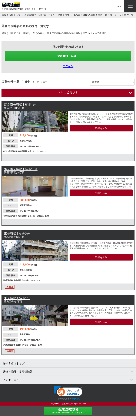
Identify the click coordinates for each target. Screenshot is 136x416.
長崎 (28, 334)
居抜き (40, 216)
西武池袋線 (8, 280)
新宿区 (23, 141)
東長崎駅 (17, 280)
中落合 (29, 141)
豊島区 (23, 270)
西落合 (29, 205)
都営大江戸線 (9, 151)
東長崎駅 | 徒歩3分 (17, 233)
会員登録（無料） (68, 56)
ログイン (68, 66)
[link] (68, 392)
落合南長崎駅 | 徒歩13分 (20, 169)
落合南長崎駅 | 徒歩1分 (20, 104)
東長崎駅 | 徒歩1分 (17, 298)
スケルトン (41, 151)
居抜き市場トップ (11, 15)
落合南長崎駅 (80, 15)
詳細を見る (101, 128)
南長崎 (29, 270)
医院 (47, 216)
